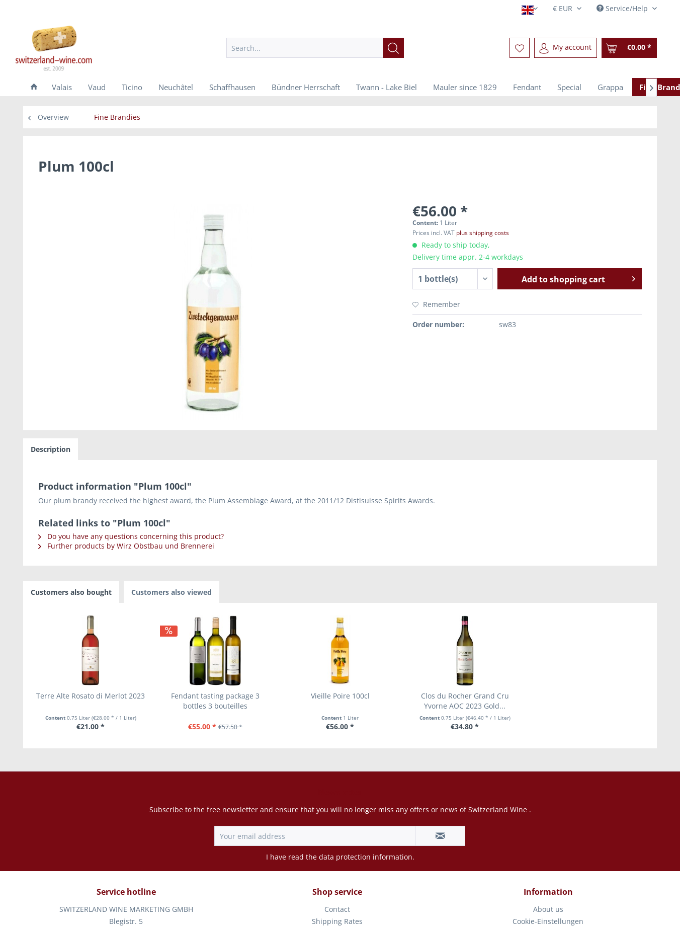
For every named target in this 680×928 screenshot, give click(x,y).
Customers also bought (71, 592)
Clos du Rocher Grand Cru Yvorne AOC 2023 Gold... (465, 701)
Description (50, 449)
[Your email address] (314, 836)
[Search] (393, 48)
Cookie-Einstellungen (548, 921)
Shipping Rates (337, 921)
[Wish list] (519, 48)
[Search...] (315, 48)
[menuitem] (315, 48)
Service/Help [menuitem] (623, 8)
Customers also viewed (171, 592)
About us (548, 909)
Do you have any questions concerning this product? (131, 536)
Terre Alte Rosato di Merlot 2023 (90, 696)
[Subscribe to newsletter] (440, 836)
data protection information (365, 857)
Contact (337, 909)
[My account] (565, 48)
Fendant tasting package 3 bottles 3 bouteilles (215, 701)
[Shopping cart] (629, 48)
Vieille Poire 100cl (340, 696)
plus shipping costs (482, 232)
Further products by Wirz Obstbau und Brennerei (126, 546)
